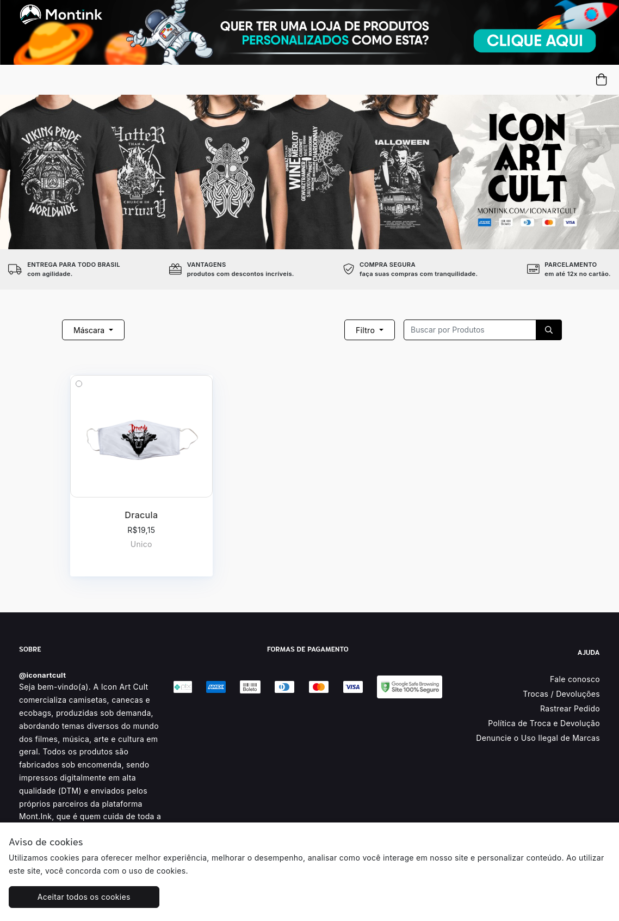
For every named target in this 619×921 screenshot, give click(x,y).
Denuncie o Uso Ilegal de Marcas (538, 737)
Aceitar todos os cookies (84, 896)
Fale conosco (575, 679)
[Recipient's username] (470, 330)
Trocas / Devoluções (561, 693)
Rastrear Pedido (570, 708)
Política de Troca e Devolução (544, 723)
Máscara (90, 330)
